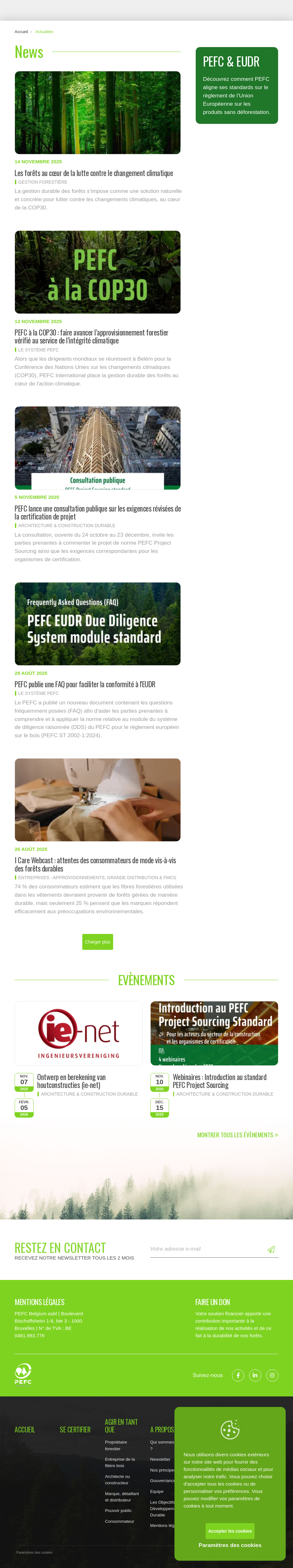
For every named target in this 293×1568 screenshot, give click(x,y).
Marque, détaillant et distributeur (122, 1496)
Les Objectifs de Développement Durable (165, 1508)
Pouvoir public (118, 1510)
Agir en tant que (121, 1425)
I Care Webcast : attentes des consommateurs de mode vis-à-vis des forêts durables (95, 864)
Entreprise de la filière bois (120, 1462)
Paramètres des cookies (230, 1545)
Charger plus (97, 941)
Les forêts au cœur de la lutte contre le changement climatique (94, 172)
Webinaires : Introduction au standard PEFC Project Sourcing (220, 1080)
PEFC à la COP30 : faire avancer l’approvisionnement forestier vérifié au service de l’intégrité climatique (91, 336)
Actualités (44, 31)
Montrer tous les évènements (237, 1134)
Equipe (157, 1491)
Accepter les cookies (230, 1531)
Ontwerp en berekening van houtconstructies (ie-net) (71, 1080)
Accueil (21, 31)
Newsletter (160, 1459)
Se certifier (75, 1429)
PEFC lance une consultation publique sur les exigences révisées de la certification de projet (98, 512)
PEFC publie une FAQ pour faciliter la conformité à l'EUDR (85, 684)
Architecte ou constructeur (117, 1479)
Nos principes (163, 1470)
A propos (162, 1429)
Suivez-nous (208, 1375)
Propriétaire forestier (116, 1445)
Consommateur (119, 1521)
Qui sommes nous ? (167, 1445)
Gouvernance (163, 1480)
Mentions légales (166, 1525)
